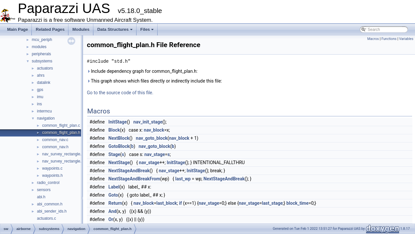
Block (114, 130)
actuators (45, 68)
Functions (389, 39)
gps (40, 89)
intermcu (44, 111)
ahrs (40, 75)
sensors (44, 190)
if (180, 203)
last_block (166, 203)
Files (147, 29)
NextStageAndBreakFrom (134, 178)
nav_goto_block (151, 138)
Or (110, 219)
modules (39, 47)
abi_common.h (50, 204)
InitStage (117, 121)
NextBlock (118, 138)
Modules (80, 29)
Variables (406, 39)
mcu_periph (42, 39)
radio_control (48, 182)
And (112, 211)
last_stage (272, 203)
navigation (46, 118)
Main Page (17, 29)
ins (39, 104)
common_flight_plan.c (61, 125)
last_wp (183, 178)
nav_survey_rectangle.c (62, 154)
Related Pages (50, 29)
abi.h (41, 197)
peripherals (41, 54)
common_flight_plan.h (61, 132)
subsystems (42, 61)
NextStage (119, 162)
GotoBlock (118, 146)
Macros (373, 39)
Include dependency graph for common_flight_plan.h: (142, 71)
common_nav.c (55, 139)
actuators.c (46, 218)
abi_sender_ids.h (51, 211)
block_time (297, 203)
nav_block (154, 130)
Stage (114, 154)
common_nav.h (55, 147)
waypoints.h (52, 175)
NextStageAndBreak (128, 170)
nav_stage (154, 154)
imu (40, 97)
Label (113, 186)
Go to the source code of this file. (120, 92)
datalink (43, 82)
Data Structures (115, 29)
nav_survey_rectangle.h (62, 161)
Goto (113, 195)
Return (115, 203)
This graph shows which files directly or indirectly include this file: (154, 81)
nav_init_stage (147, 121)
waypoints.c (52, 168)
